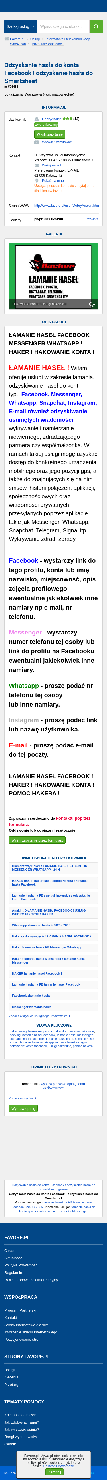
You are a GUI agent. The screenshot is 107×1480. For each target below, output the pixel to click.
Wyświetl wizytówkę (57, 142)
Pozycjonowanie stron (22, 1339)
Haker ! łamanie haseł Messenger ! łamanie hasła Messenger (48, 960)
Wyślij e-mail (51, 165)
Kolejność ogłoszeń (20, 1415)
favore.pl (39, 6)
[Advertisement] (53, 1150)
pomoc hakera (83, 1046)
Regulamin (13, 1272)
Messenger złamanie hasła (31, 1007)
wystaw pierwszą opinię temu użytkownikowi (63, 1085)
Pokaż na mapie (54, 181)
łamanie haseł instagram (72, 1042)
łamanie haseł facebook (38, 1035)
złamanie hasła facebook (27, 1038)
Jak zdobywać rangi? (21, 1422)
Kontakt (10, 1317)
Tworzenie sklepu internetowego (30, 1332)
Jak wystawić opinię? (21, 1429)
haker (13, 1031)
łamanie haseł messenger (75, 1035)
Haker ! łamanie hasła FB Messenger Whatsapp (47, 947)
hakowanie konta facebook (28, 1046)
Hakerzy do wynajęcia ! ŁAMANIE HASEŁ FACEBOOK (52, 936)
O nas (9, 1251)
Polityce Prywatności (58, 1466)
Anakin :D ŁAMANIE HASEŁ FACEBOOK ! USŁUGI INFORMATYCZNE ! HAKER (49, 912)
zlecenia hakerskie (81, 1031)
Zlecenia (11, 1377)
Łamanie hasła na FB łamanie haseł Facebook (46, 984)
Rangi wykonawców (20, 1437)
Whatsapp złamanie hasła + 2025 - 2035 (41, 925)
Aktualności (13, 1258)
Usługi (9, 1370)
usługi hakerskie (30, 1031)
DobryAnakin (52, 119)
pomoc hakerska (54, 1031)
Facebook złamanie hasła (31, 995)
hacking (15, 1035)
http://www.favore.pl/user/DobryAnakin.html (67, 206)
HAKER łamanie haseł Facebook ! (37, 973)
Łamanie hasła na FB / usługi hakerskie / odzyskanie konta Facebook (51, 897)
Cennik (10, 1444)
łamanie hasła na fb (59, 1038)
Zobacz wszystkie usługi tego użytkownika (38, 1016)
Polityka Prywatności (21, 1265)
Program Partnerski (20, 1310)
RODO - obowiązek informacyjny (31, 1280)
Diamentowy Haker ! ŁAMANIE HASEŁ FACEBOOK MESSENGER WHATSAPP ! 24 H (49, 867)
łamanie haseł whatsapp (37, 1042)
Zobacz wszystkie (21, 1098)
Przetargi (11, 1384)
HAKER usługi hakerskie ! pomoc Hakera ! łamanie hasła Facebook (50, 882)
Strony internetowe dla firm (26, 1325)
